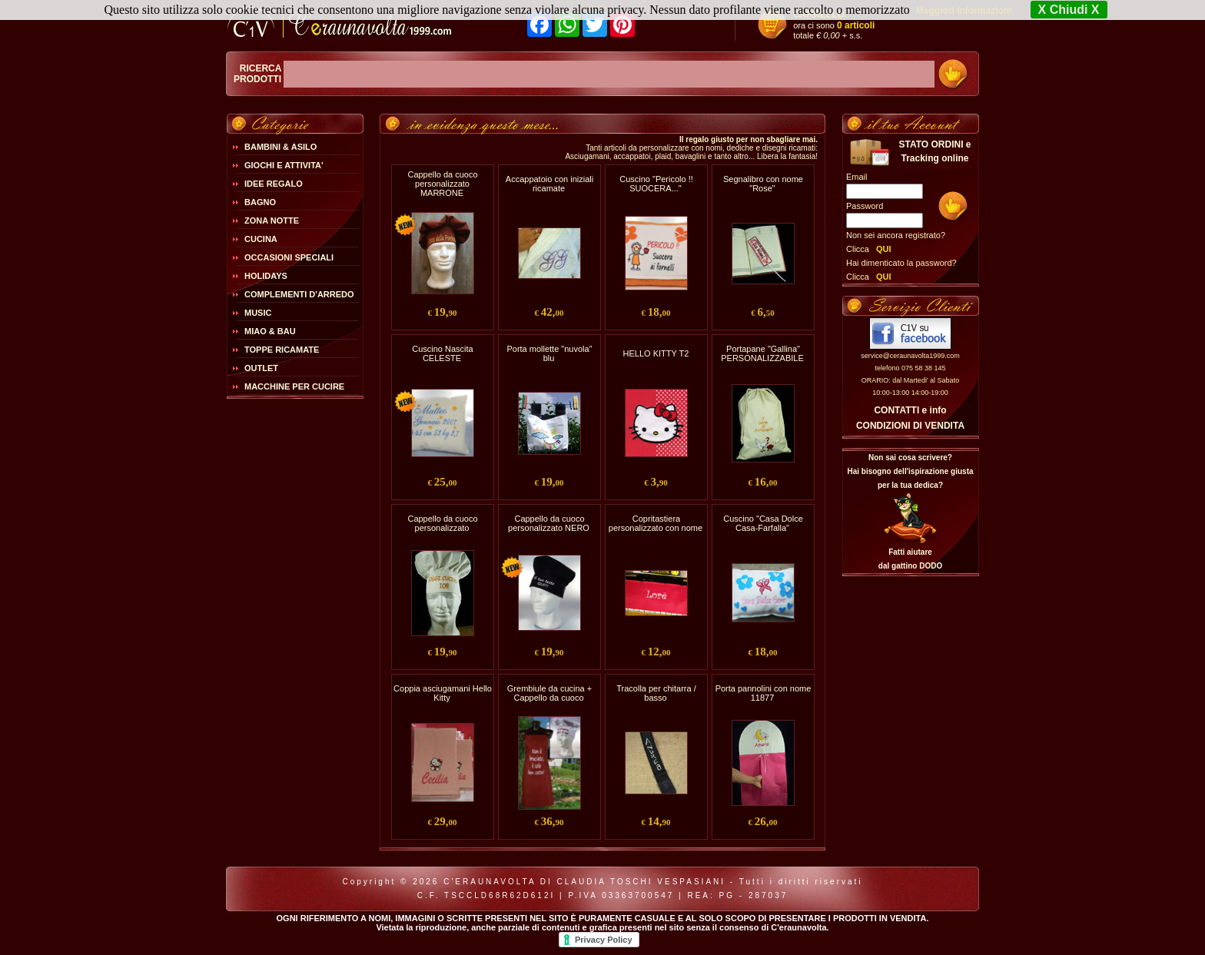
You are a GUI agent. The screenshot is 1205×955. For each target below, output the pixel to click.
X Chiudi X (1069, 9)
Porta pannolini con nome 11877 (763, 693)
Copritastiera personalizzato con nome (655, 523)
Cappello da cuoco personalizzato (442, 523)
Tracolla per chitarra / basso (656, 693)
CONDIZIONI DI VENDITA (910, 425)
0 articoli (856, 25)
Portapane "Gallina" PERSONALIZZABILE (762, 353)
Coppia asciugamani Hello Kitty (442, 693)
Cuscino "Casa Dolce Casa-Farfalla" (763, 523)
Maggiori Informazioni (964, 10)
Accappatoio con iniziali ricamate (549, 183)
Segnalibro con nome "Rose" (763, 183)
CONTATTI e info (910, 410)
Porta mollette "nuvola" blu (549, 353)
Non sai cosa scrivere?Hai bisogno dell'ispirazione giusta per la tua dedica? (910, 471)
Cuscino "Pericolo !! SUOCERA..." (656, 183)
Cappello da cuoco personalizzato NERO (548, 523)
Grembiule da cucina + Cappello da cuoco (549, 693)
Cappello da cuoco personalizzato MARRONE (442, 183)
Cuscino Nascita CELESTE (442, 353)
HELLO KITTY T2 (656, 353)
